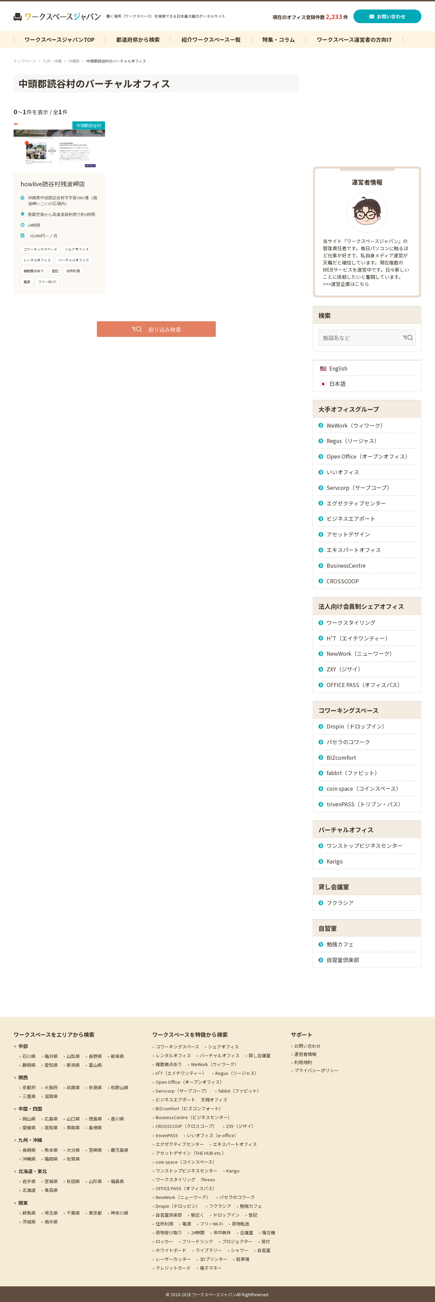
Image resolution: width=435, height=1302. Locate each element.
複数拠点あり (169, 1064)
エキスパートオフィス (354, 550)
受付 (265, 1241)
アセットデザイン (348, 534)
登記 (252, 1215)
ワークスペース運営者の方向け (354, 39)
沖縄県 (74, 61)
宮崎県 (95, 1150)
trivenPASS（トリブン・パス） (365, 804)
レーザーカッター (173, 1259)
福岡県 (51, 1158)
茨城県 (29, 1221)
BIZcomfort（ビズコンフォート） (189, 1108)
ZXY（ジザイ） (345, 669)
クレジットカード (173, 1268)
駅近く (197, 1215)
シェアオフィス (223, 1046)
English (338, 368)
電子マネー (211, 1268)
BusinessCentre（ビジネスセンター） (194, 1117)
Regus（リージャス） (353, 440)
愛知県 (51, 1065)
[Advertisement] (367, 116)
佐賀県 (73, 1158)
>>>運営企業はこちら (346, 283)
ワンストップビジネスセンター (365, 845)
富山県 (95, 1065)
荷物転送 (240, 1223)
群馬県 (29, 1213)
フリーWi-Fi (211, 1223)
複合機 (268, 1232)
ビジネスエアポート (351, 518)
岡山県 (29, 1118)
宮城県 (51, 1181)
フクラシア (340, 902)
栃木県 (51, 1221)
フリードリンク (197, 1241)
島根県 (95, 1127)
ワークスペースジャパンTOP (59, 39)
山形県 (95, 1181)
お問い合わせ (387, 16)
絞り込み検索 (165, 329)
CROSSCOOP (343, 581)
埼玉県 (51, 1213)
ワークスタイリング (351, 622)
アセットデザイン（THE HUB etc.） (191, 1153)
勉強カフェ (340, 944)
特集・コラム (278, 39)
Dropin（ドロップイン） (357, 726)
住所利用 (164, 1223)
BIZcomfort (341, 757)
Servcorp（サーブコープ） (359, 487)
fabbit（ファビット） (353, 773)
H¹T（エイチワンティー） (358, 638)
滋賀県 (51, 1096)
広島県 (51, 1118)
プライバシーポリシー (316, 1070)
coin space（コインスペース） (364, 788)
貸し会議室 (259, 1055)
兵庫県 (73, 1087)
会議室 (246, 1232)
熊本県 (51, 1150)
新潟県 (73, 1065)
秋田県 (73, 1181)
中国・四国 (30, 1108)
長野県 (95, 1056)
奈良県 (95, 1087)
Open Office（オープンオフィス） (369, 456)
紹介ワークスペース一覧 (211, 39)
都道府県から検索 (138, 39)
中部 (23, 1046)
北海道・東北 (32, 1171)
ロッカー (164, 1241)
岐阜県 (117, 1056)
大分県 (73, 1150)
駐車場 (242, 1259)
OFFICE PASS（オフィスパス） (365, 685)
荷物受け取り (169, 1232)
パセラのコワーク (348, 742)
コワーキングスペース (177, 1046)
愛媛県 (29, 1127)
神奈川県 (119, 1213)
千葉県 (73, 1213)
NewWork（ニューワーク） (361, 653)
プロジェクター (237, 1241)
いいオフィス (343, 472)
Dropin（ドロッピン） (178, 1206)
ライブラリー (208, 1250)
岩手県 (29, 1181)
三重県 (29, 1096)
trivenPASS (167, 1135)
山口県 (73, 1118)
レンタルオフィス (173, 1055)
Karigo (335, 861)
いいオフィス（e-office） (213, 1135)
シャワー (239, 1250)
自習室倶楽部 (343, 960)
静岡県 (29, 1065)
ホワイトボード (171, 1250)
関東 (23, 1202)
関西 (23, 1077)
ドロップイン (226, 1215)
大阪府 (51, 1087)
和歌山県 (119, 1087)
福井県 (51, 1056)
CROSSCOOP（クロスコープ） (186, 1126)
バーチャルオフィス (220, 1055)
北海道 (29, 1190)
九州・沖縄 (52, 61)
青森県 (51, 1190)
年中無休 (222, 1232)
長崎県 (29, 1150)
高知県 (51, 1127)
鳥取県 (73, 1127)
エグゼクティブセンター (356, 503)
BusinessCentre (346, 565)
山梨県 (73, 1056)
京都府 (29, 1087)
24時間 (198, 1232)
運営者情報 (305, 1054)
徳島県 (95, 1118)
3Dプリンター (213, 1259)
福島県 (117, 1181)
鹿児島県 (119, 1150)
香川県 (117, 1118)
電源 (186, 1223)
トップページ (25, 61)
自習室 (264, 1250)
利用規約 (303, 1062)
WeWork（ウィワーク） (356, 425)
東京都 (95, 1213)
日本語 (337, 383)
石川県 (29, 1056)
